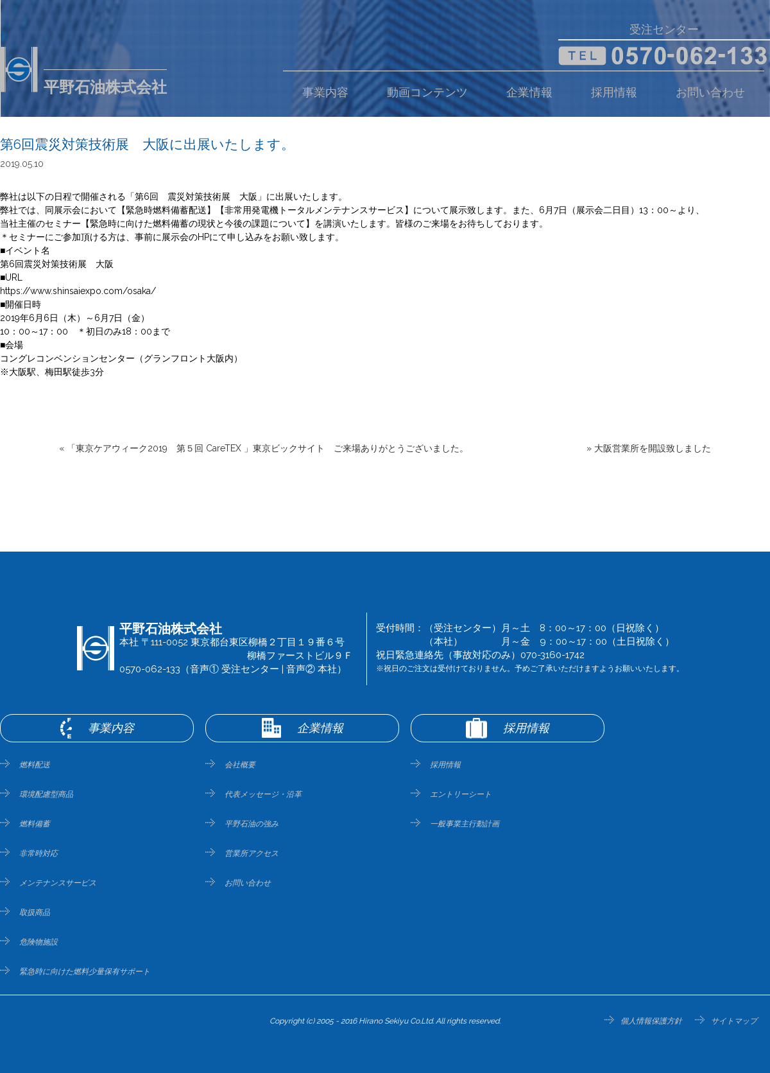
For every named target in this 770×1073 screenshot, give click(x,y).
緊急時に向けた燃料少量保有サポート (84, 971)
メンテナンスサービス (57, 882)
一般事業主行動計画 (464, 823)
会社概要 (240, 764)
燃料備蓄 (34, 823)
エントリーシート (461, 794)
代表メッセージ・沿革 (263, 794)
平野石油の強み (251, 823)
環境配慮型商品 (46, 794)
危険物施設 (38, 942)
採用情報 (614, 92)
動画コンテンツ (427, 92)
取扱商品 (34, 912)
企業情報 (529, 92)
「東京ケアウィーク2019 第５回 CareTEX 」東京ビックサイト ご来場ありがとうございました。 (267, 448)
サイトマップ (734, 1020)
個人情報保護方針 (651, 1020)
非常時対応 (38, 853)
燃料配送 (34, 764)
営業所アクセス (251, 853)
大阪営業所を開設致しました (652, 448)
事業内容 (325, 92)
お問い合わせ (710, 92)
